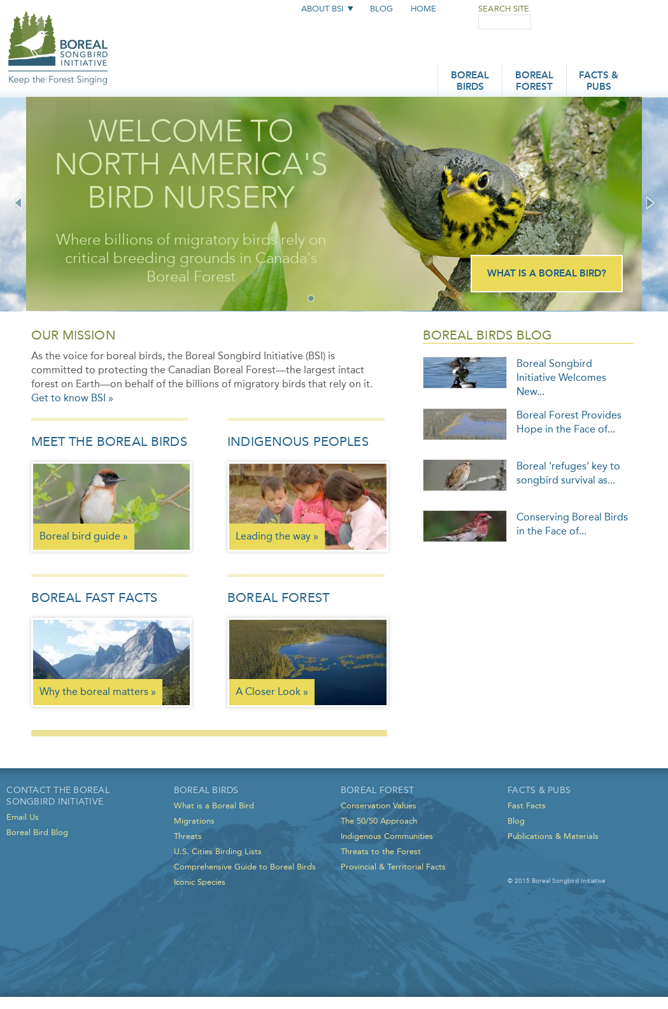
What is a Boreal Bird (214, 805)
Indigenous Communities (387, 836)
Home (423, 8)
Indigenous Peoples (298, 441)
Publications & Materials (553, 836)
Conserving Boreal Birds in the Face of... (572, 524)
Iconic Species (199, 882)
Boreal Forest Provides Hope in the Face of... (569, 422)
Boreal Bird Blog (37, 832)
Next (650, 203)
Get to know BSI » (72, 398)
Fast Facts (527, 805)
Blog (381, 8)
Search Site (503, 8)
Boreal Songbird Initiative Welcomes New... (561, 377)
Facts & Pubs (598, 81)
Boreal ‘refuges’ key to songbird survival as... (568, 473)
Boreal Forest (534, 81)
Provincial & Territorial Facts (393, 866)
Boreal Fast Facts (94, 597)
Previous (17, 203)
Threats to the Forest (381, 851)
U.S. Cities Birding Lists (218, 851)
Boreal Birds (470, 81)
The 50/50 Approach (379, 821)
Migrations (194, 821)
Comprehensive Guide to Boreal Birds (245, 866)
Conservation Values (378, 805)
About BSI (322, 8)
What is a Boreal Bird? (546, 274)
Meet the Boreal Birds (109, 441)
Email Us (22, 817)
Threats (188, 836)
